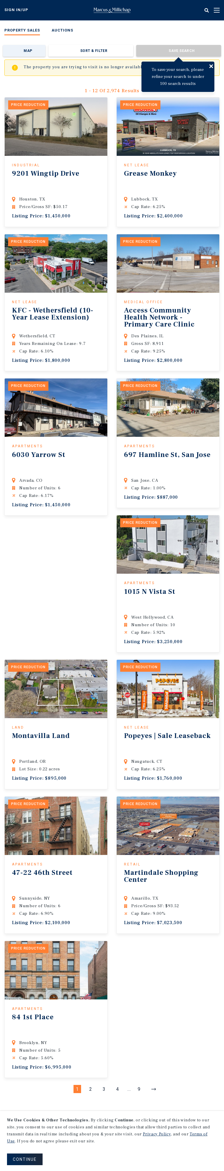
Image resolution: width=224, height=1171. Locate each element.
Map (28, 51)
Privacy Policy (157, 1134)
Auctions (62, 30)
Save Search (182, 51)
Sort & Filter (93, 51)
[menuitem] (22, 31)
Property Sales (22, 30)
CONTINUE (25, 1159)
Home (112, 10)
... (129, 1089)
